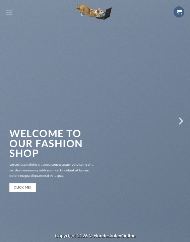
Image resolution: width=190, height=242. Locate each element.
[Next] (180, 121)
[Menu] (9, 12)
